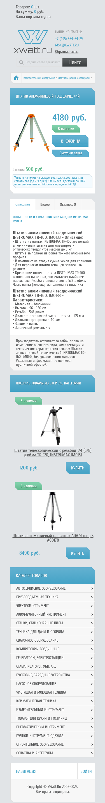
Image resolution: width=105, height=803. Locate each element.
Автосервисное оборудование (41, 588)
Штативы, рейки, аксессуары (74, 78)
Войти (86, 771)
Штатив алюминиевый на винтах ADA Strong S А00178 (53, 538)
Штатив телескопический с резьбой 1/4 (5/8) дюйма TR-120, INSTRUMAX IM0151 (53, 453)
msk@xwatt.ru (67, 45)
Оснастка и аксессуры (34, 753)
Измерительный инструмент (39, 78)
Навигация (26, 771)
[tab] (22, 204)
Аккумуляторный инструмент (41, 614)
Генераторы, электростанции (40, 657)
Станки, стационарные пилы (39, 623)
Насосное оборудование (36, 683)
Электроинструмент (32, 605)
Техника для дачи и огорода (40, 631)
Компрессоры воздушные (37, 649)
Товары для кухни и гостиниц (41, 718)
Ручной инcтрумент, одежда (39, 735)
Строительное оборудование (40, 744)
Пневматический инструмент (40, 727)
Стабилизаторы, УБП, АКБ (36, 666)
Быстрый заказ (70, 153)
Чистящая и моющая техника (41, 692)
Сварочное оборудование (37, 640)
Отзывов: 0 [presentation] (68, 204)
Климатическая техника (36, 701)
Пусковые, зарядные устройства (43, 675)
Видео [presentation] (45, 204)
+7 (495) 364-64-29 (69, 38)
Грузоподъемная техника (37, 597)
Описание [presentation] (22, 204)
